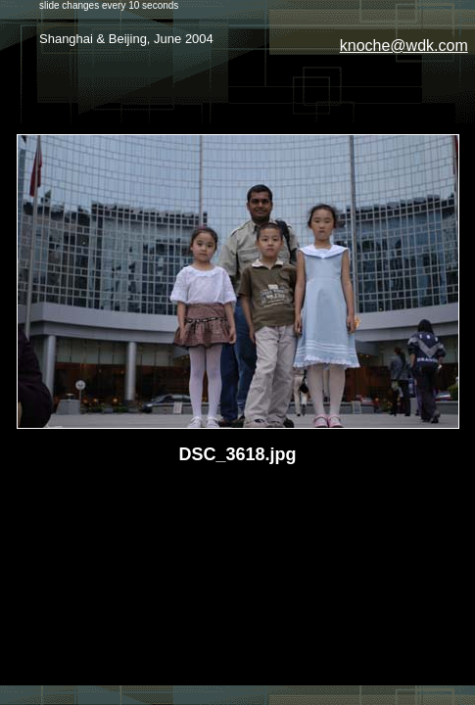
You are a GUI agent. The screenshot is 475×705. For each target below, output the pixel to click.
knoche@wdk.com (404, 45)
